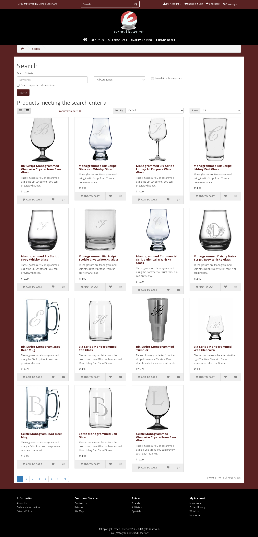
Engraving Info (141, 40)
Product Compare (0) (69, 111)
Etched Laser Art (48, 3)
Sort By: (119, 110)
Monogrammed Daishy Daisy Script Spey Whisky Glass (215, 258)
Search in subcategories (166, 78)
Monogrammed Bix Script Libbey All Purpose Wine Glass (155, 169)
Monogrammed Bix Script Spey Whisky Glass (40, 258)
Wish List (194, 511)
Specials (136, 511)
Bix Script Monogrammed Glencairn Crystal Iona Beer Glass (41, 169)
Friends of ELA (165, 40)
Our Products (117, 40)
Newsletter (196, 515)
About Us (97, 40)
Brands (136, 503)
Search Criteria (25, 73)
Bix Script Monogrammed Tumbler (155, 348)
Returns (79, 507)
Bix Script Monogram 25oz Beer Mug (40, 348)
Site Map (79, 511)
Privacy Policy (24, 511)
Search (36, 48)
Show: (195, 110)
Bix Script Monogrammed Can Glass (98, 348)
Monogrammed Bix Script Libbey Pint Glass (213, 167)
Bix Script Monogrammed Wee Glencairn (213, 348)
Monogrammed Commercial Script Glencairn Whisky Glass (156, 259)
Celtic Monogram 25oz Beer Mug (41, 435)
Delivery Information (28, 507)
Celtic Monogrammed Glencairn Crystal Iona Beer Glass (156, 437)
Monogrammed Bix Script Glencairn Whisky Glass (98, 167)
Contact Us (81, 503)
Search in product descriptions (36, 85)
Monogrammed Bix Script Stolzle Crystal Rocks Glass (99, 258)
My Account (196, 503)
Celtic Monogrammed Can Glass (98, 435)
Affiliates (137, 507)
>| (65, 478)
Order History (197, 507)
